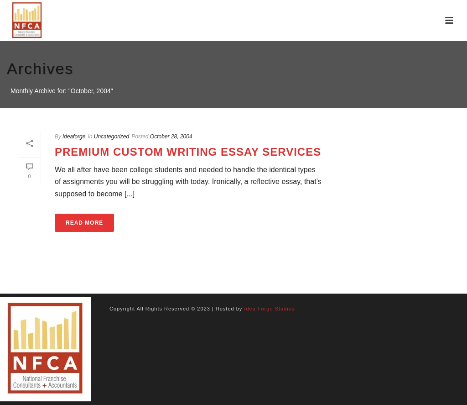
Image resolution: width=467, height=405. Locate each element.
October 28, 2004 (171, 136)
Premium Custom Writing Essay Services (188, 152)
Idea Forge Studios (269, 308)
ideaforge (73, 136)
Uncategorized (111, 136)
